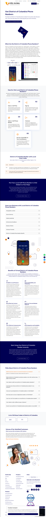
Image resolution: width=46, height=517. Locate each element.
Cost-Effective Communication (13, 325)
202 (6, 167)
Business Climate (23, 225)
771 (6, 171)
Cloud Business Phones (20, 476)
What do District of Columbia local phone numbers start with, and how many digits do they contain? (23, 378)
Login (39, 1)
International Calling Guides (10, 488)
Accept (23, 514)
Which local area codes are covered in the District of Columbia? (23, 371)
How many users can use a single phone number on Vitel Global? (23, 394)
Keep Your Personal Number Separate (31, 304)
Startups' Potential (23, 229)
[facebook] (34, 490)
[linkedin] (38, 490)
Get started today (23, 358)
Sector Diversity (23, 214)
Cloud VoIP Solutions (8, 493)
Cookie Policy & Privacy (32, 511)
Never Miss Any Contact (11, 303)
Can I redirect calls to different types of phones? (23, 402)
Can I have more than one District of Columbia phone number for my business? (23, 386)
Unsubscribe (7, 485)
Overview (7, 476)
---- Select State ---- (33, 477)
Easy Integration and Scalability (32, 325)
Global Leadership (23, 218)
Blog (6, 478)
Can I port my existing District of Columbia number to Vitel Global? (23, 390)
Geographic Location (23, 210)
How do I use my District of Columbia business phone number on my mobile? (23, 405)
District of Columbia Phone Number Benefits (23, 233)
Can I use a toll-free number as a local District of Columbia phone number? (23, 398)
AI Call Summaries (8, 502)
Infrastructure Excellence (23, 222)
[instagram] (28, 491)
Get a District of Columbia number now (13, 21)
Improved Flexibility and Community (30, 283)
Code (7, 164)
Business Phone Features (9, 500)
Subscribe (38, 485)
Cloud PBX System (8, 495)
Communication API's (19, 483)
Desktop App (18, 485)
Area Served (11, 164)
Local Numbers (18, 478)
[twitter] (32, 490)
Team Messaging (19, 481)
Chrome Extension (19, 488)
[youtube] (36, 490)
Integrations (7, 498)
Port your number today (23, 196)
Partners (6, 481)
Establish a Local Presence (12, 282)
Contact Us (7, 483)
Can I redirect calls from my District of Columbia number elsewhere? (23, 382)
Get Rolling (34, 3)
